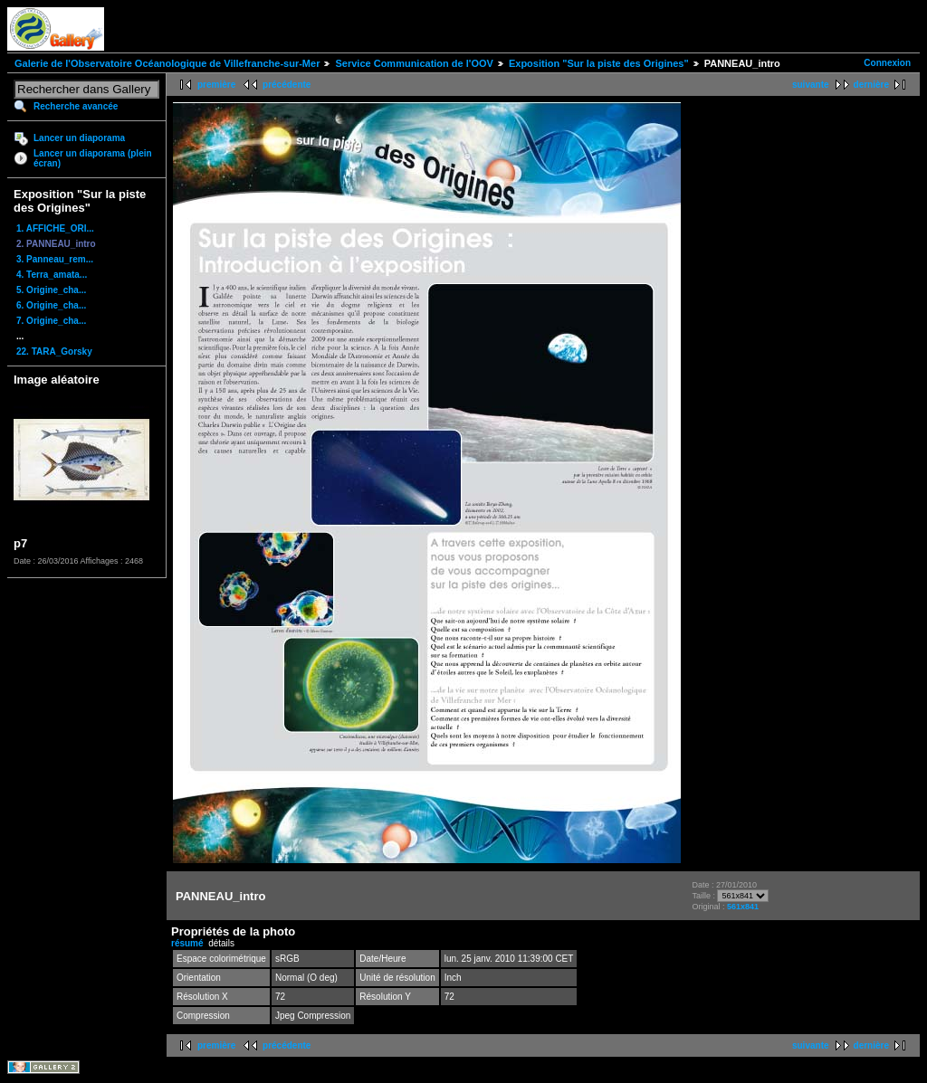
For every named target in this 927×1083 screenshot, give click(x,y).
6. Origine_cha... (51, 305)
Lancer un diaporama (79, 138)
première (216, 85)
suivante (810, 85)
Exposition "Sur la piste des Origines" (599, 63)
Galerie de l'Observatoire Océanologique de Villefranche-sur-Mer (167, 63)
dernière (871, 85)
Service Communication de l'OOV (413, 63)
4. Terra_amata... (51, 275)
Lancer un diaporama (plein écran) (92, 158)
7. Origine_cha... (51, 321)
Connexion (887, 63)
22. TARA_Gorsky (54, 351)
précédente (287, 85)
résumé (187, 943)
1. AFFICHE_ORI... (55, 228)
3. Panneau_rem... (54, 259)
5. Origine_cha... (51, 290)
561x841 (743, 906)
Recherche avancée (75, 106)
